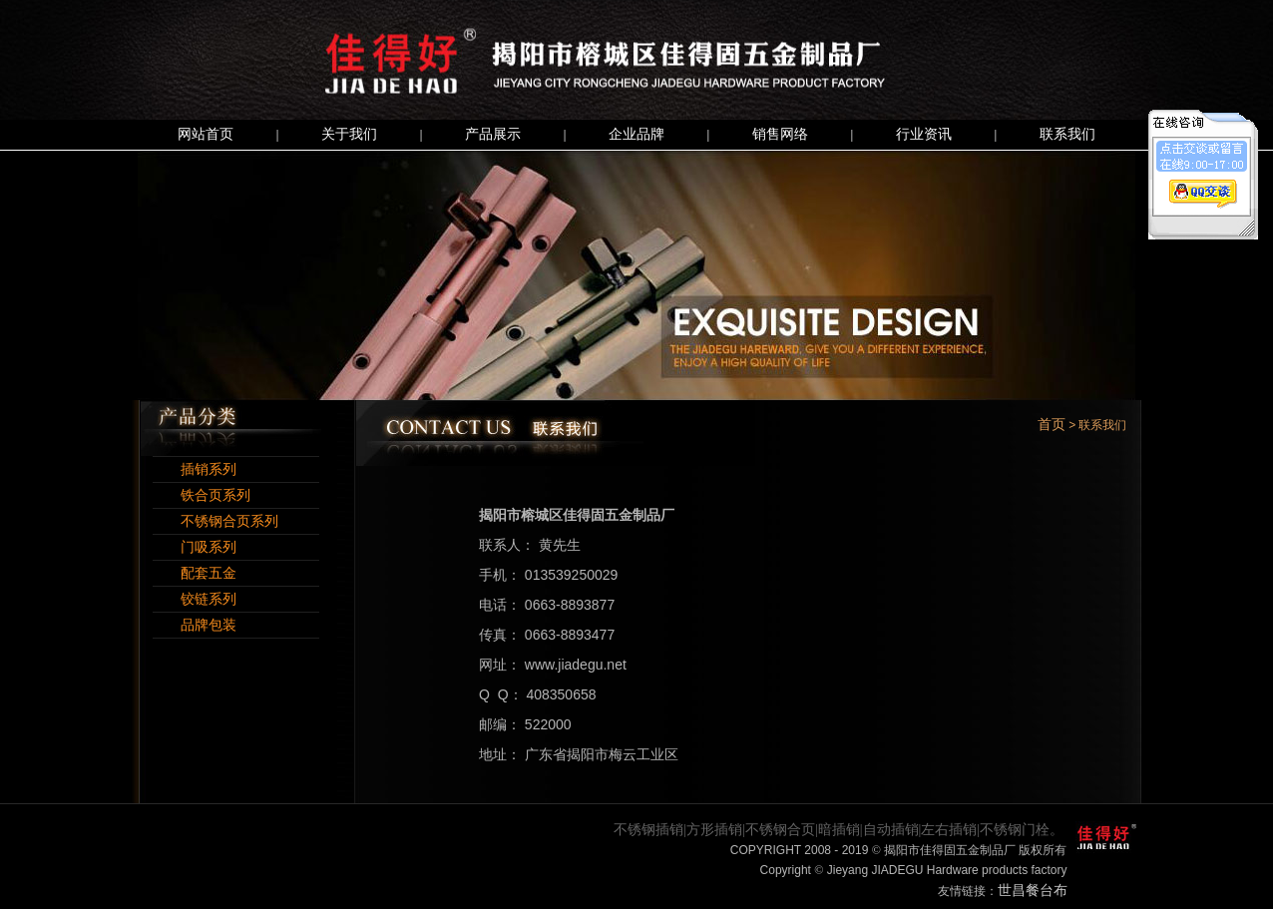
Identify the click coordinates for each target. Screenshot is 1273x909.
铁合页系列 (201, 495)
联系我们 (1067, 134)
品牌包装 (194, 625)
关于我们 (349, 134)
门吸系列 (194, 547)
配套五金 (194, 573)
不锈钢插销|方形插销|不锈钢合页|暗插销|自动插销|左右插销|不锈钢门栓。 (838, 829)
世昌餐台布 (1032, 890)
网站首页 (205, 134)
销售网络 (780, 134)
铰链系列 (194, 599)
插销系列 (194, 469)
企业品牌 (636, 134)
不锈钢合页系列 (215, 521)
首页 (1051, 424)
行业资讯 (924, 134)
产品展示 (493, 134)
